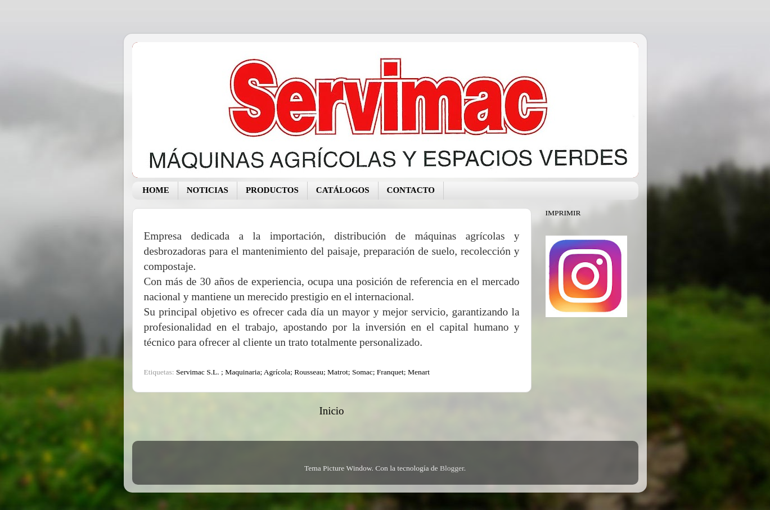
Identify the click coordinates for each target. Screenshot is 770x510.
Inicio (331, 411)
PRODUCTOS (272, 190)
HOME (155, 190)
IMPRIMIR (563, 213)
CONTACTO (411, 190)
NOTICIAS (207, 190)
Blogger (452, 468)
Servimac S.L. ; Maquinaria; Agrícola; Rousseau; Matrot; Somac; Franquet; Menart (303, 372)
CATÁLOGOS (343, 190)
